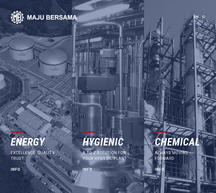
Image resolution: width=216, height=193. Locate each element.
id (203, 17)
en (196, 17)
